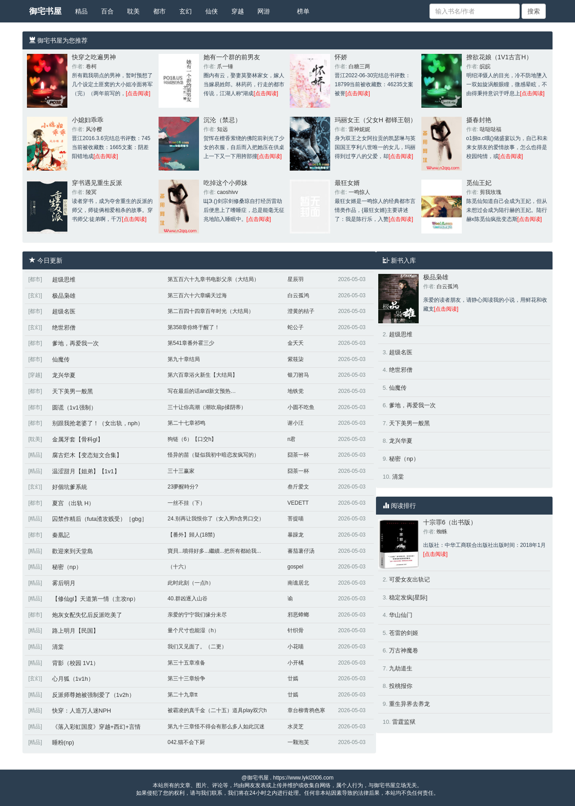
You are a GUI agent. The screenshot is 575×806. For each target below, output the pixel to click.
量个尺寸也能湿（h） (193, 630)
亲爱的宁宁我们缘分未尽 (197, 615)
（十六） (178, 567)
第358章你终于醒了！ (194, 327)
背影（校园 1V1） (75, 663)
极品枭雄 (63, 295)
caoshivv (227, 192)
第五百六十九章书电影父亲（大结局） (213, 279)
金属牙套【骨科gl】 (77, 439)
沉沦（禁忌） (222, 119)
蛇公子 (296, 327)
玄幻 (185, 11)
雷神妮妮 (359, 129)
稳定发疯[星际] (408, 597)
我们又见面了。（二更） (197, 646)
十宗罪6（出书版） (450, 522)
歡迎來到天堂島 (72, 551)
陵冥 (91, 192)
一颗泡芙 (298, 742)
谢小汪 (296, 423)
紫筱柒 (296, 359)
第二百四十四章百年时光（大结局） (211, 311)
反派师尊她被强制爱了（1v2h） (93, 694)
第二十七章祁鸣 (186, 423)
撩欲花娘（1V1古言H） (499, 57)
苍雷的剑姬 (403, 633)
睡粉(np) (63, 742)
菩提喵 (296, 518)
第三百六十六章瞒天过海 (197, 295)
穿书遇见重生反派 (97, 182)
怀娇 (341, 57)
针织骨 (296, 630)
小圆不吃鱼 (301, 407)
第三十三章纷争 (186, 678)
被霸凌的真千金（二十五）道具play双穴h (217, 710)
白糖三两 (359, 66)
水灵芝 (296, 726)
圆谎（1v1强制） (74, 407)
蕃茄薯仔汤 (301, 551)
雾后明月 (63, 583)
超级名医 (63, 311)
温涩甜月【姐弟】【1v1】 (86, 471)
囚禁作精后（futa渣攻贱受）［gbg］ (99, 518)
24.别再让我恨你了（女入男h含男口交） (216, 518)
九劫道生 (400, 668)
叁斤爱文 (298, 487)
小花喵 (296, 646)
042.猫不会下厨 (186, 742)
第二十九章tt (183, 694)
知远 (222, 129)
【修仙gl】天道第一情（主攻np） (95, 598)
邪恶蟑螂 (298, 615)
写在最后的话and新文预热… (202, 391)
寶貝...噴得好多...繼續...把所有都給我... (214, 551)
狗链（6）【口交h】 (192, 439)
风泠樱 (94, 129)
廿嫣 (293, 678)
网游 (263, 11)
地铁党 (296, 391)
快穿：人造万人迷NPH (81, 710)
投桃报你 (400, 686)
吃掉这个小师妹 (225, 182)
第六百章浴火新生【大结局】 (203, 375)
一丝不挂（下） (186, 503)
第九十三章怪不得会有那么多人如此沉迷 (216, 726)
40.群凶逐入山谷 (188, 598)
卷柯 (91, 66)
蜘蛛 (442, 532)
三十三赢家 (181, 471)
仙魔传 (61, 359)
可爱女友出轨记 (409, 579)
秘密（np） (67, 567)
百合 (107, 11)
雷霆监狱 (404, 721)
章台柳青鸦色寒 (306, 710)
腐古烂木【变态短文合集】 (87, 455)
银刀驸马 (298, 375)
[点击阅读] (138, 93)
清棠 (58, 646)
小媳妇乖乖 (87, 119)
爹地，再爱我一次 (75, 343)
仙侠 (211, 11)
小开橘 (296, 663)
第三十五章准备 (186, 663)
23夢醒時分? (183, 487)
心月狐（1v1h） (73, 678)
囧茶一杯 (298, 455)
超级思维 (63, 279)
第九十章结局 (184, 359)
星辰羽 (296, 279)
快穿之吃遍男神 (94, 57)
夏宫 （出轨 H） (73, 503)
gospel (295, 567)
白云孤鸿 (298, 295)
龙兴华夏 (63, 375)
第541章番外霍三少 (191, 343)
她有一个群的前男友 (231, 57)
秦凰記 (61, 535)
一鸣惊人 (359, 192)
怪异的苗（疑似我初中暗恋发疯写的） (213, 455)
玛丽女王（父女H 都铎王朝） (375, 119)
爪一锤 (225, 66)
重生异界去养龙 (409, 703)
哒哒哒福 (490, 129)
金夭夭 (296, 343)
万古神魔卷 (403, 650)
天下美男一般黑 (72, 391)
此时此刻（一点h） (191, 583)
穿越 (237, 11)
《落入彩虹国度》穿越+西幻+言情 (96, 726)
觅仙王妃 (478, 182)
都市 (159, 11)
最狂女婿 (347, 182)
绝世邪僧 (63, 327)
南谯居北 (298, 583)
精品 (81, 11)
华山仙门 (400, 615)
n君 (292, 439)
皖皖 (485, 66)
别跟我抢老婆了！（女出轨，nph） (98, 423)
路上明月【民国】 (75, 630)
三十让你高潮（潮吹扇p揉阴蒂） (207, 407)
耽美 (133, 11)
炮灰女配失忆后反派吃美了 (87, 615)
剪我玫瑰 (490, 192)
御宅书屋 (45, 11)
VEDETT (298, 503)
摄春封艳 (478, 119)
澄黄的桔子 (301, 311)
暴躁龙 (296, 535)
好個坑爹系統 (69, 487)
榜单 (303, 11)
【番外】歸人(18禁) (191, 535)
